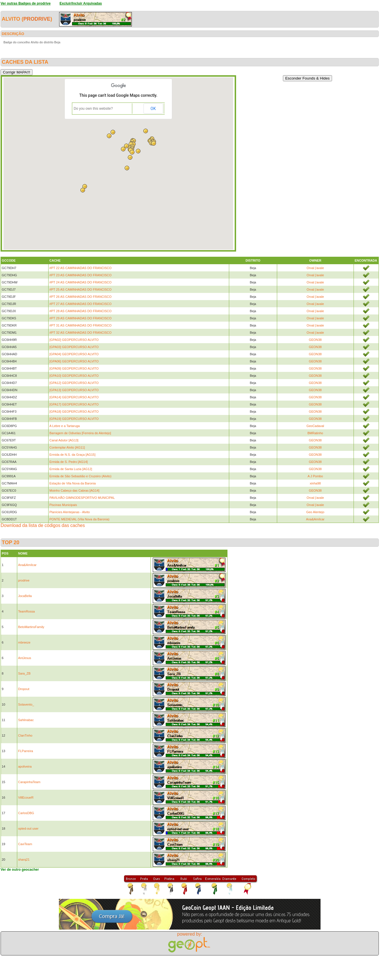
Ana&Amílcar (315, 519)
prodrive (36, 19)
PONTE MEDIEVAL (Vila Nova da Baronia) (79, 519)
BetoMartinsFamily (31, 627)
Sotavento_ (26, 704)
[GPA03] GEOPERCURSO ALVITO (74, 347)
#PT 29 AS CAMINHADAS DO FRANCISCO (80, 318)
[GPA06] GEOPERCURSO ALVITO (74, 361)
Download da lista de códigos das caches (43, 525)
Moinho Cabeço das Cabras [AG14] (74, 490)
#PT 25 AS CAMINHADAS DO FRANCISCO (80, 289)
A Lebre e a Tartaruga (64, 426)
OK (153, 108)
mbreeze (24, 642)
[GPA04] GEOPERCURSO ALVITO (74, 354)
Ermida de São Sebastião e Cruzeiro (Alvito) (80, 476)
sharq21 (24, 859)
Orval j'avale (315, 268)
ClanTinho (25, 735)
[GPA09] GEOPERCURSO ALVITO (74, 368)
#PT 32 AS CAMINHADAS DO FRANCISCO (80, 332)
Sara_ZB (24, 673)
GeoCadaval (315, 426)
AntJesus (24, 658)
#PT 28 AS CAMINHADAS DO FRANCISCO (80, 311)
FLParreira (25, 751)
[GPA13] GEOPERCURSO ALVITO (74, 390)
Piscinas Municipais (63, 505)
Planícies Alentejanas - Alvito (69, 512)
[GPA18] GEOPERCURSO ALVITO (74, 411)
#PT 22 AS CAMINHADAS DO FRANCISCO (80, 268)
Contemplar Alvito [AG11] (67, 447)
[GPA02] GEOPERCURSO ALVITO (74, 339)
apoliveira (25, 766)
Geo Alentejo (315, 512)
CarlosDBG (26, 813)
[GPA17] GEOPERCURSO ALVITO (74, 404)
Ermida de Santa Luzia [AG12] (70, 469)
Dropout (23, 689)
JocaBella (25, 596)
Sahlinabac (26, 720)
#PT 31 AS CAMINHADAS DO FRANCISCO (80, 325)
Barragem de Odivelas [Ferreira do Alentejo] (80, 433)
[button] (154, 143)
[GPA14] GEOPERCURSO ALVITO (74, 397)
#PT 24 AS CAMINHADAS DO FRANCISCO (80, 282)
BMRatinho (315, 433)
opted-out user (28, 828)
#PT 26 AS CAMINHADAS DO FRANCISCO (80, 296)
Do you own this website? (93, 109)
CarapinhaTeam (29, 782)
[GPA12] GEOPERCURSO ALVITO (74, 383)
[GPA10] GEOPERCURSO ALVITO (74, 375)
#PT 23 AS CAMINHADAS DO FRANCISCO (80, 275)
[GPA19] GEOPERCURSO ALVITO (74, 418)
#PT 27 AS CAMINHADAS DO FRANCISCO (80, 304)
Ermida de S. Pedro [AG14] (68, 461)
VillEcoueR (26, 797)
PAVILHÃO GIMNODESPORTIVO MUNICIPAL (82, 497)
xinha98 (315, 483)
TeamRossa (26, 611)
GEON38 (315, 339)
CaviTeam (25, 844)
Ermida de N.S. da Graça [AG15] (72, 454)
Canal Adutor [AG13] (63, 440)
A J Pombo (315, 476)
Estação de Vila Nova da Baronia (72, 483)
